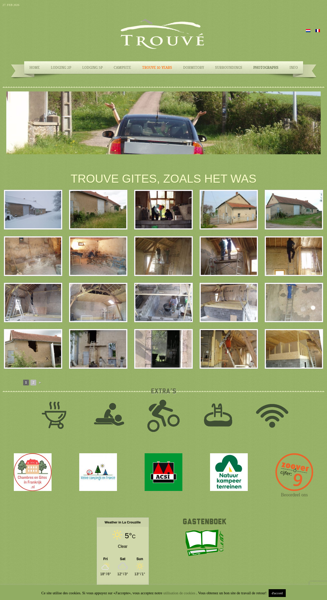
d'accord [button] (277, 593)
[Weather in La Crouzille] (122, 559)
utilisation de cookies (179, 593)
